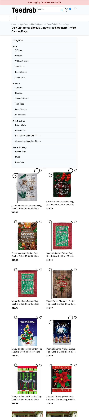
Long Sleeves (21, 72)
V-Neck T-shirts (22, 61)
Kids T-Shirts (20, 125)
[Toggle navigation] (13, 18)
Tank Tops (19, 66)
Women (16, 83)
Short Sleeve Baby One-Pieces (28, 141)
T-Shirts (18, 50)
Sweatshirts (20, 77)
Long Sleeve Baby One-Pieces (28, 136)
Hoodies (18, 56)
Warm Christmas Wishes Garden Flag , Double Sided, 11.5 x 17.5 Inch (60, 352)
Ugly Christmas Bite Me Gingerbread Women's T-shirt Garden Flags (44, 24)
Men (15, 46)
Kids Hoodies (20, 130)
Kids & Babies (19, 121)
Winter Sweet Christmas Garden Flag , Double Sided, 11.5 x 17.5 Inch (60, 304)
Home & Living (19, 147)
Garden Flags (20, 151)
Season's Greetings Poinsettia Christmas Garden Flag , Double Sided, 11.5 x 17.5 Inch (60, 399)
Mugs (17, 157)
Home (14, 24)
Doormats (19, 162)
